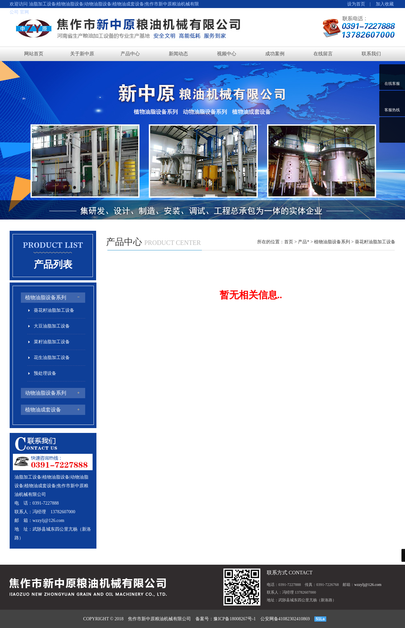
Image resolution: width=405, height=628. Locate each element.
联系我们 (371, 53)
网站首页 (33, 53)
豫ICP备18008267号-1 (234, 618)
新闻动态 (178, 53)
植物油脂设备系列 (332, 241)
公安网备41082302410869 (285, 618)
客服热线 (392, 110)
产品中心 (130, 53)
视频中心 (226, 53)
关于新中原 (82, 53)
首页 (288, 241)
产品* (303, 241)
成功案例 (274, 53)
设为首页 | (359, 4)
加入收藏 (382, 4)
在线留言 (323, 53)
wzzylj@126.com (48, 520)
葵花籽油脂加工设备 (375, 241)
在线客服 (392, 83)
